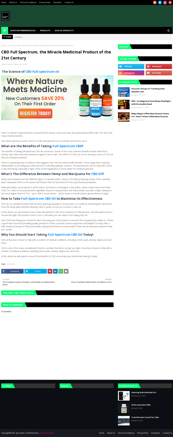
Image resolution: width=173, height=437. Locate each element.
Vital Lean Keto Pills (141, 404)
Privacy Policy (44, 2)
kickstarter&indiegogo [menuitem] (23, 30)
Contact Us (69, 2)
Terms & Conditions (28, 2)
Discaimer (57, 2)
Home (3, 2)
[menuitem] (4, 30)
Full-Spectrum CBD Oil (38, 198)
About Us (13, 2)
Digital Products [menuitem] (64, 30)
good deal (20, 433)
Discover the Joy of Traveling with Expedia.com (148, 90)
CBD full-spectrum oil (42, 71)
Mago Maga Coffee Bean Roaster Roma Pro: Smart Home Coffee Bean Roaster (150, 115)
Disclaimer (155, 433)
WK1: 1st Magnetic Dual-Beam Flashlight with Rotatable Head (151, 102)
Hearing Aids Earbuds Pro (143, 392)
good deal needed (46, 433)
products (11, 45)
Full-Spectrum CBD (67, 146)
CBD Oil (96, 174)
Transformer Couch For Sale (145, 417)
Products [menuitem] (45, 30)
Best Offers (8, 64)
